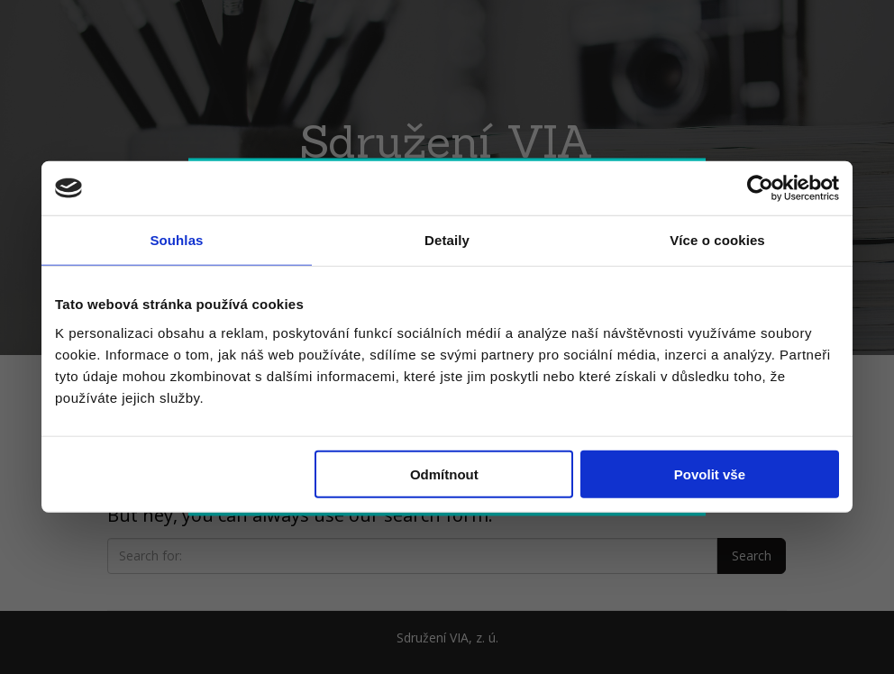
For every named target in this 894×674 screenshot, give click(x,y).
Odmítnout (444, 473)
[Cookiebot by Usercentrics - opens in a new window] (760, 188)
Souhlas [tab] (176, 240)
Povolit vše (709, 473)
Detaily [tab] (447, 240)
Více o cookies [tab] (717, 240)
